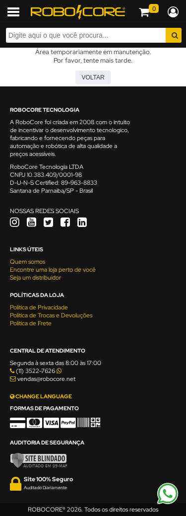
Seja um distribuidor (35, 278)
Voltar (92, 77)
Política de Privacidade (39, 307)
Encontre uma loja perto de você (53, 270)
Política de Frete (31, 323)
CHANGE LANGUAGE (41, 396)
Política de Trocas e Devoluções (51, 315)
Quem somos (27, 262)
